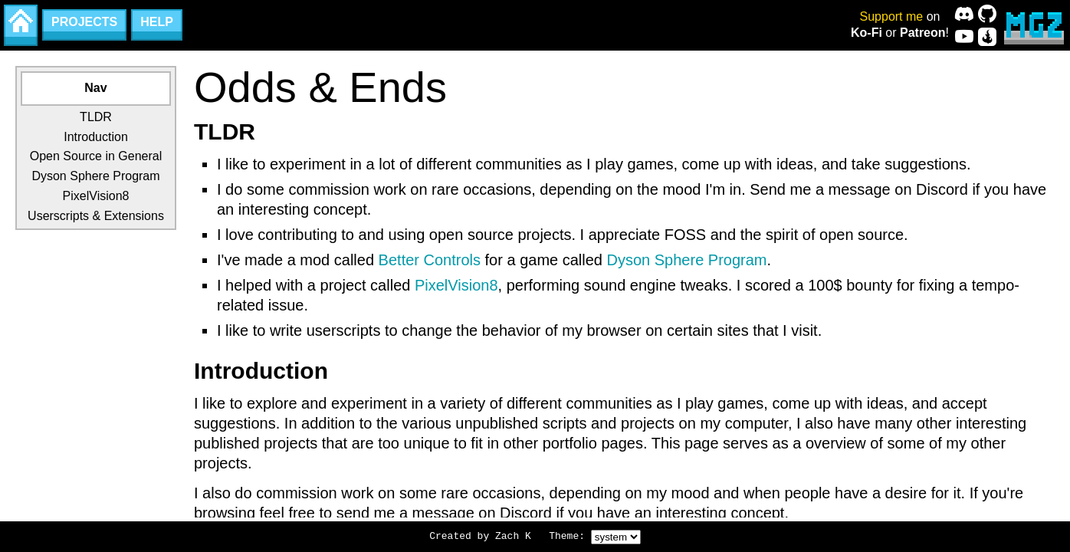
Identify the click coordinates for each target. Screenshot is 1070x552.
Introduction (96, 136)
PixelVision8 (96, 195)
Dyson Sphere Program (95, 175)
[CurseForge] (987, 37)
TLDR (96, 116)
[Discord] (964, 14)
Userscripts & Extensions (96, 215)
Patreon (923, 32)
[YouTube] (964, 37)
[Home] (21, 25)
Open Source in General (96, 156)
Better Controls (430, 259)
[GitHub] (987, 14)
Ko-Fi (866, 32)
